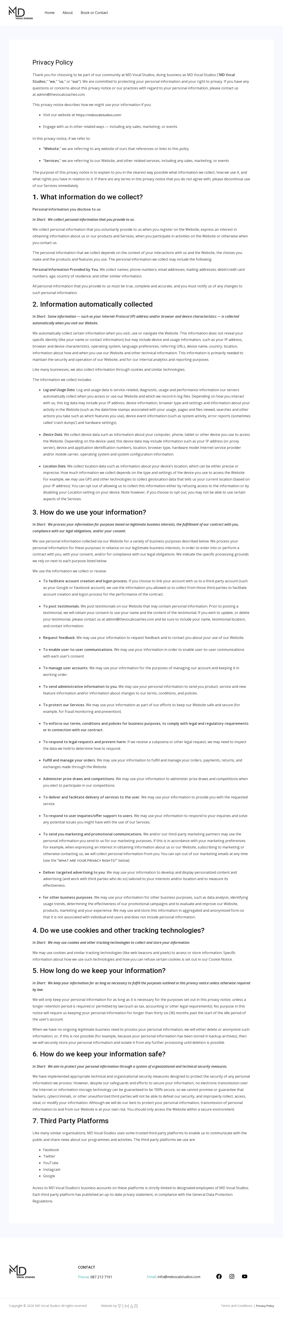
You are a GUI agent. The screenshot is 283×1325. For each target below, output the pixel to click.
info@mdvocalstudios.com (178, 1276)
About (66, 12)
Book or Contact (92, 12)
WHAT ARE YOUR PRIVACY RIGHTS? (88, 860)
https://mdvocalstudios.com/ (99, 114)
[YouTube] (244, 1276)
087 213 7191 (101, 1277)
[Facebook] (219, 1276)
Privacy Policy (264, 1306)
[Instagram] (232, 1276)
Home (49, 12)
